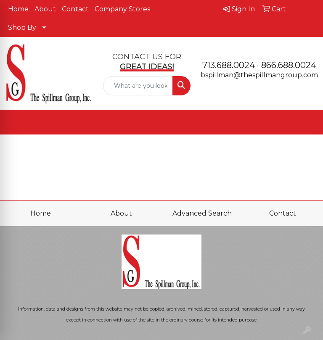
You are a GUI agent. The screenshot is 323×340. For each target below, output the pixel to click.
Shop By (22, 28)
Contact (75, 9)
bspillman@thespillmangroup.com (259, 75)
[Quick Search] (138, 85)
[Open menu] (306, 122)
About (45, 9)
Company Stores (122, 9)
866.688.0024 (288, 65)
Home (18, 9)
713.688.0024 (228, 65)
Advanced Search (202, 213)
